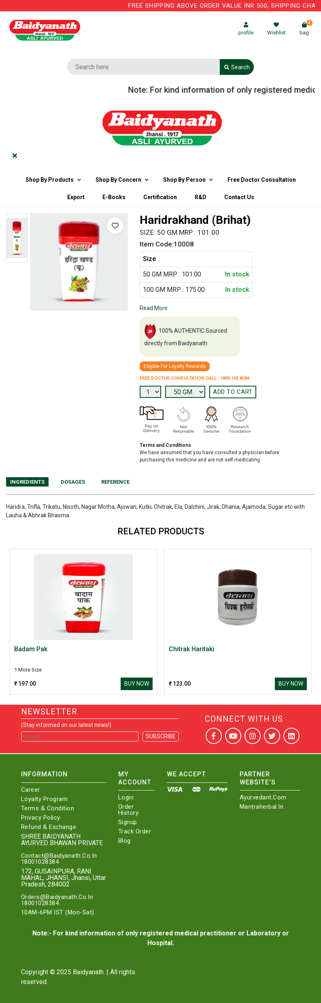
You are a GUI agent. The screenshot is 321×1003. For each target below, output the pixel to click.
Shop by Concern (118, 179)
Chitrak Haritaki (191, 649)
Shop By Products (50, 179)
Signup (127, 822)
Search (237, 67)
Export (76, 197)
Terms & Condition (47, 808)
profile (245, 29)
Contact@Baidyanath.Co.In (59, 856)
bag (306, 29)
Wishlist (276, 29)
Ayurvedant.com (263, 798)
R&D (200, 197)
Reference (115, 482)
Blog (124, 841)
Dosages (73, 482)
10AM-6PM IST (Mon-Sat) (57, 913)
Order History (128, 810)
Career (30, 790)
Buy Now (136, 683)
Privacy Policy (40, 818)
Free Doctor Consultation (261, 179)
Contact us (239, 197)
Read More (154, 308)
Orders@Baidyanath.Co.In (57, 897)
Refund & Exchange (49, 827)
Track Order (134, 832)
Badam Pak (30, 649)
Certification (160, 197)
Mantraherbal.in (262, 807)
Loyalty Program (44, 799)
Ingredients (27, 482)
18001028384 (40, 862)
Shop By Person (184, 179)
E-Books (113, 197)
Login (126, 798)
